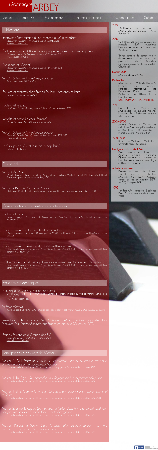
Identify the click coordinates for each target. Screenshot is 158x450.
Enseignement (53, 18)
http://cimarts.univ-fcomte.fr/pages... (135, 99)
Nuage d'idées (124, 18)
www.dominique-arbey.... (18, 138)
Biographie (27, 18)
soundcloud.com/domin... (18, 340)
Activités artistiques (88, 18)
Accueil (7, 18)
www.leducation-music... (17, 43)
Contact (149, 18)
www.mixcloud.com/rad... (18, 299)
